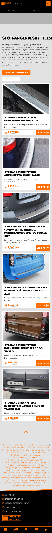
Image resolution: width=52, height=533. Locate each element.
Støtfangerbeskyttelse (19, 72)
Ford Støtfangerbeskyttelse (13, 447)
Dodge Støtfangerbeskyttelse (38, 450)
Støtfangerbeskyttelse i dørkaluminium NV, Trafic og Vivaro (23, 348)
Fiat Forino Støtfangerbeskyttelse (21, 465)
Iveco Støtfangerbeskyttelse (13, 450)
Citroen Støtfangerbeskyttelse (14, 445)
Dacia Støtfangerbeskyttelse (37, 447)
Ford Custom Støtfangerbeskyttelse (35, 478)
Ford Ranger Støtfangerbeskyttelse (36, 473)
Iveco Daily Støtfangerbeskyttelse (35, 483)
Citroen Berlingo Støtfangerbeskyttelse (20, 452)
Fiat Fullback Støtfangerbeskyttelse (35, 463)
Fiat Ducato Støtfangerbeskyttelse (21, 470)
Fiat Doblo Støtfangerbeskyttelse (35, 468)
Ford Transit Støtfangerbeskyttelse (20, 475)
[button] (11, 79)
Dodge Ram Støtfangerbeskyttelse (26, 485)
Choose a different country (16, 503)
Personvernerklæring (13, 499)
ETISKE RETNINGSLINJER (13, 507)
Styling (7, 72)
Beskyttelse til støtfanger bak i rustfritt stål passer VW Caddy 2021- (25, 290)
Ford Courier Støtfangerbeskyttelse (19, 480)
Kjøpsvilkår (9, 495)
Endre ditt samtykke (12, 511)
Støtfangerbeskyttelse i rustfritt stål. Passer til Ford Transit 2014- (24, 406)
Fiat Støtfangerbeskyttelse (38, 445)
